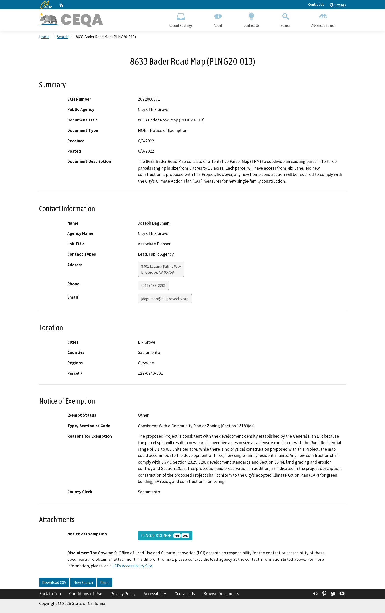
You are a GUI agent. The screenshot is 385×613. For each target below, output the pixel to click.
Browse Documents (221, 594)
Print (104, 582)
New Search (83, 582)
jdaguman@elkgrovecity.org (165, 298)
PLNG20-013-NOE (165, 535)
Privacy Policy (122, 594)
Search (285, 19)
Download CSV (54, 582)
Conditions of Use (85, 594)
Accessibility (155, 594)
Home (44, 37)
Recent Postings (180, 19)
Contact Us (316, 4)
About (218, 19)
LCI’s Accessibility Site (132, 566)
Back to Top (50, 594)
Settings (337, 4)
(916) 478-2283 (153, 285)
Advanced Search (323, 19)
